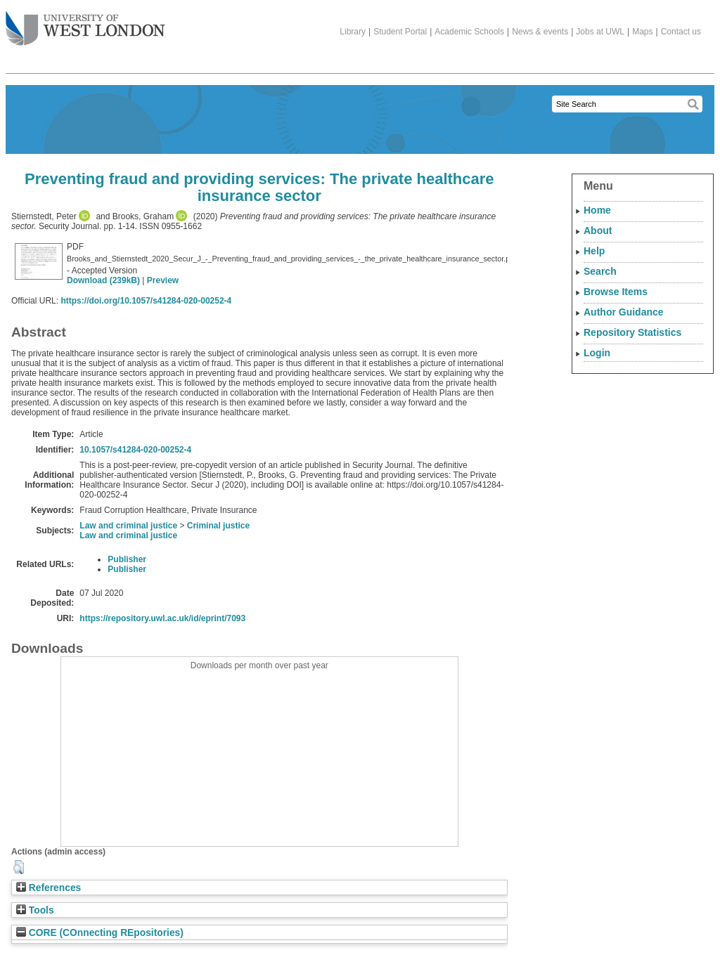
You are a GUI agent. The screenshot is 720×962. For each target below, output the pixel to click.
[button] (18, 867)
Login (597, 352)
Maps (642, 32)
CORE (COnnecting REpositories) (100, 933)
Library (353, 32)
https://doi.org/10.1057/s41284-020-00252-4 (145, 301)
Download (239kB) (103, 280)
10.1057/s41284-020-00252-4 (135, 450)
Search (600, 271)
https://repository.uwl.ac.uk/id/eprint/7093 (162, 618)
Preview (163, 280)
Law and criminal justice (128, 526)
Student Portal (400, 32)
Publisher (127, 559)
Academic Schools (469, 32)
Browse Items (616, 291)
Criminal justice (218, 526)
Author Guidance (624, 312)
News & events (540, 32)
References (48, 888)
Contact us (681, 32)
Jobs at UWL (600, 32)
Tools (35, 910)
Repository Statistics (632, 332)
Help (594, 250)
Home (597, 210)
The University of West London (85, 23)
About (598, 230)
